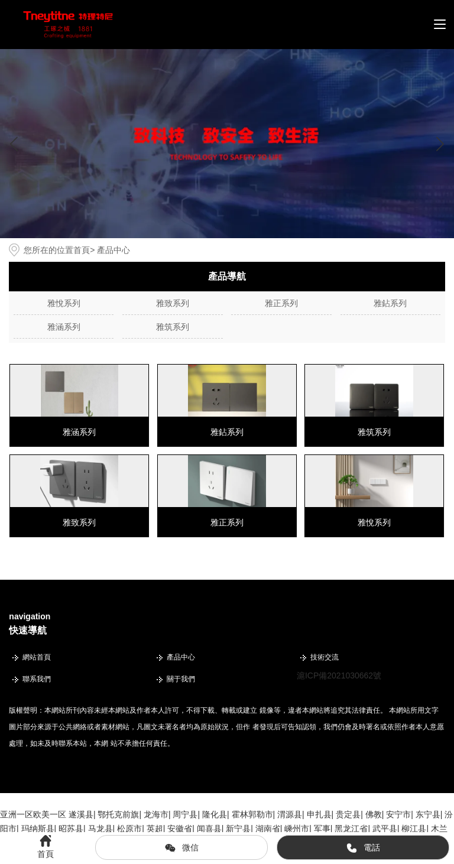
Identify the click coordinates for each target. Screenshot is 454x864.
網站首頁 (36, 657)
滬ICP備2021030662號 (339, 675)
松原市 (129, 828)
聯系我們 (36, 679)
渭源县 (289, 814)
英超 (155, 828)
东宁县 (428, 814)
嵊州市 (296, 828)
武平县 (384, 828)
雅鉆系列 (390, 303)
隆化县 (214, 814)
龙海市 (156, 814)
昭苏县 (71, 828)
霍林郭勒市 (252, 814)
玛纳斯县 (37, 828)
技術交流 (324, 657)
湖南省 (267, 828)
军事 (322, 828)
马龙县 (100, 828)
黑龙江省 (351, 828)
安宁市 (398, 814)
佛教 (373, 814)
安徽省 (179, 828)
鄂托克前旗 (118, 814)
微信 (181, 848)
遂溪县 (81, 814)
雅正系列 (281, 303)
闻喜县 (209, 828)
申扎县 (319, 814)
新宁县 (238, 828)
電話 (363, 848)
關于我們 (181, 679)
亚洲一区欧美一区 (33, 814)
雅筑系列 (172, 327)
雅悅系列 (63, 303)
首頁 (81, 250)
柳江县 (413, 828)
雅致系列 (172, 303)
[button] (440, 144)
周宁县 (185, 814)
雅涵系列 (63, 327)
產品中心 (181, 657)
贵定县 (348, 814)
